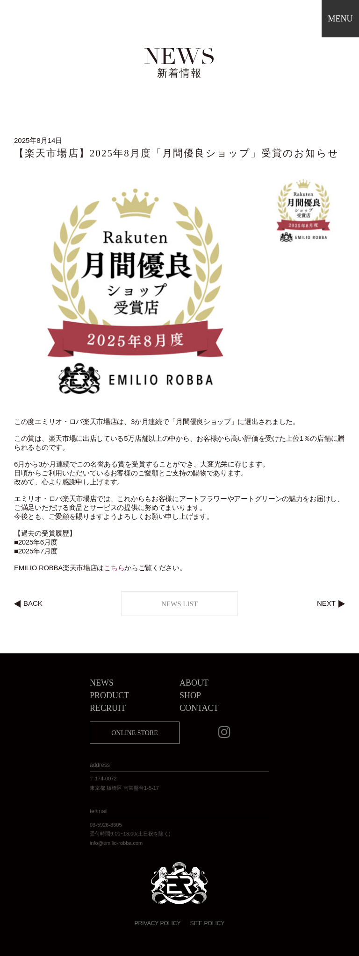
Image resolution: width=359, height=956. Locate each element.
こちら (114, 568)
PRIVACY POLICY (158, 923)
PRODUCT (109, 695)
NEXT (326, 603)
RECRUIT (108, 708)
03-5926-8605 (106, 825)
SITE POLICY (207, 923)
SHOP (190, 695)
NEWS (102, 682)
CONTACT (199, 708)
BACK (33, 603)
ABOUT (194, 682)
